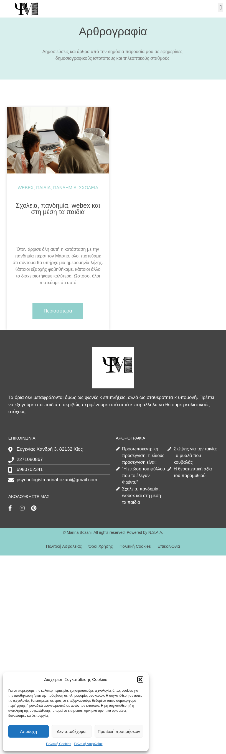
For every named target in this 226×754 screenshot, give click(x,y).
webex (25, 187)
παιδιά (43, 187)
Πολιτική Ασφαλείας (88, 744)
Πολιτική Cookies (58, 744)
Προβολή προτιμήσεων (119, 731)
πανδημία (65, 187)
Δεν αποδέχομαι (72, 731)
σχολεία (88, 187)
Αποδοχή (28, 731)
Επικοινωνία (169, 546)
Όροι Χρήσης (100, 546)
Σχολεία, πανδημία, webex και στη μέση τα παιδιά (58, 208)
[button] (140, 679)
